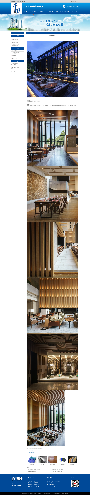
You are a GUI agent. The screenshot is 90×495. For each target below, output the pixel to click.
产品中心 (42, 11)
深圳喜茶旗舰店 (14, 53)
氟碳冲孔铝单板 (32, 464)
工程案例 (50, 11)
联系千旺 (76, 1)
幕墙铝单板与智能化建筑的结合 (57, 471)
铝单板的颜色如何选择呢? (16, 44)
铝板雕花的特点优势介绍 (15, 45)
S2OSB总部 (31, 450)
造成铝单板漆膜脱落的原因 (32, 471)
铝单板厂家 (40, 493)
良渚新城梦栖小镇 (14, 55)
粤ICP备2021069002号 (65, 493)
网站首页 (26, 11)
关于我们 (34, 11)
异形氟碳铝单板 (72, 464)
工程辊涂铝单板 (62, 464)
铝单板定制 (66, 11)
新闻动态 (58, 11)
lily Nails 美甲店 (14, 58)
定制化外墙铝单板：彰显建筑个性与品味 (34, 469)
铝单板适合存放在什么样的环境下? (57, 469)
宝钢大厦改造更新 (32, 452)
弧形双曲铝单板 (42, 464)
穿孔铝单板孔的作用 (15, 42)
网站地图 (73, 1)
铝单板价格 (49, 493)
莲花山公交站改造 (14, 50)
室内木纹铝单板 (52, 464)
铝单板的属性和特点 (15, 39)
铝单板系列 (36, 486)
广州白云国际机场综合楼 (15, 52)
